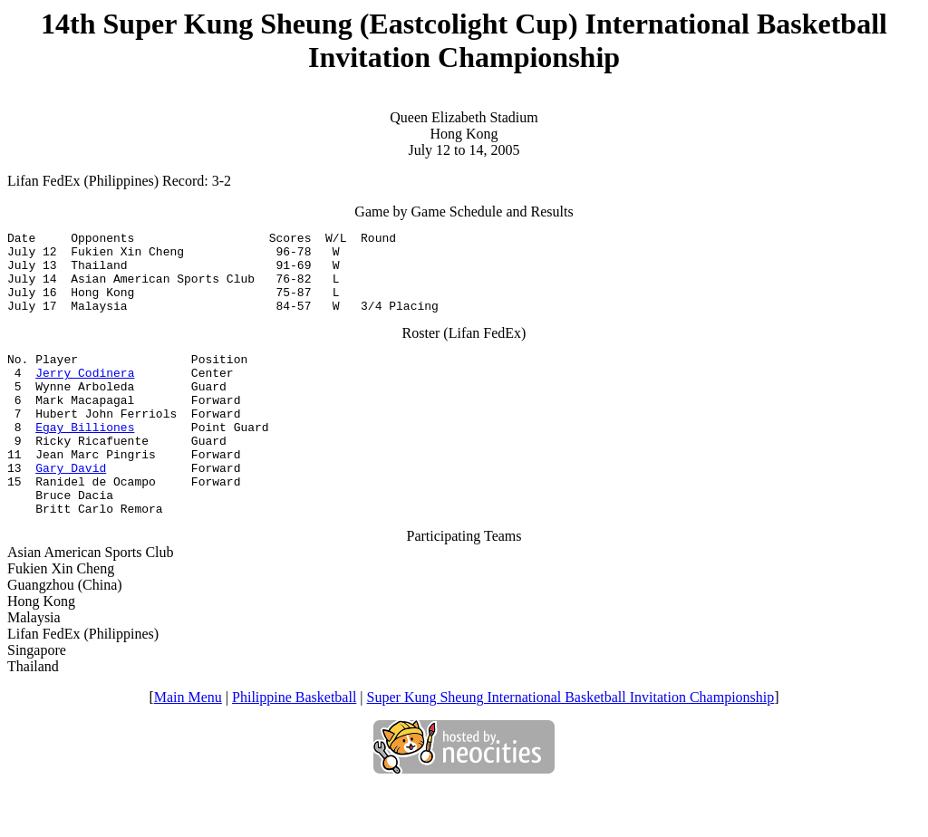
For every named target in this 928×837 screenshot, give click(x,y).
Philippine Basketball (294, 746)
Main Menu (188, 746)
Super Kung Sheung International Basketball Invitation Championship (571, 746)
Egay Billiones (84, 459)
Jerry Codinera (84, 394)
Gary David (70, 508)
